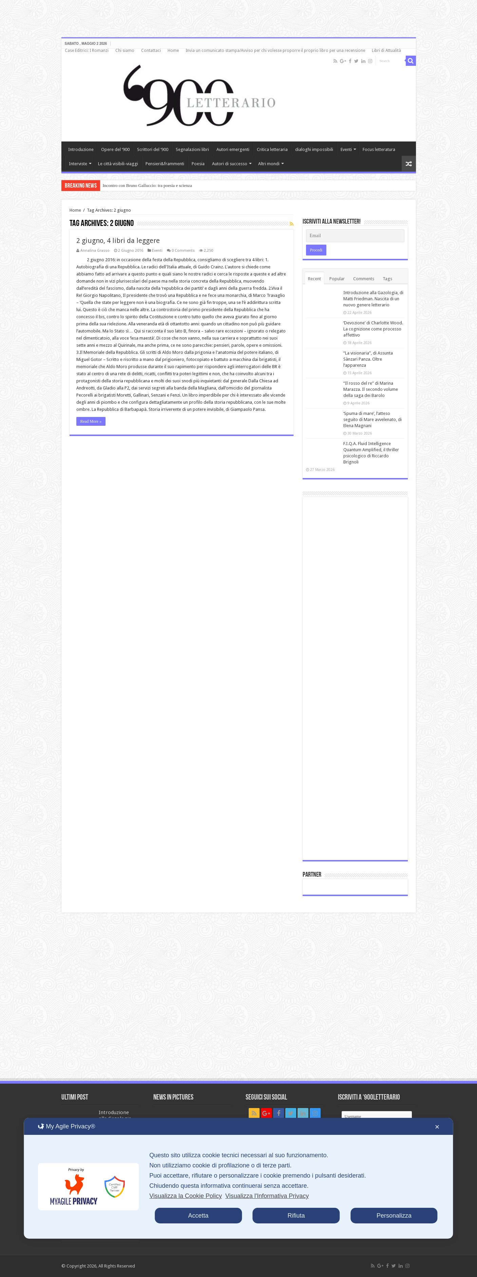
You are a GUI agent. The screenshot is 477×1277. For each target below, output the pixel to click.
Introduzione (81, 149)
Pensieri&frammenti (165, 163)
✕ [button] (437, 1127)
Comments (363, 278)
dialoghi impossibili (314, 149)
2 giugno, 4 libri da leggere (118, 240)
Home (173, 50)
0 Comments (183, 250)
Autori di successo (229, 163)
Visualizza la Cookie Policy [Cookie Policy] (185, 1196)
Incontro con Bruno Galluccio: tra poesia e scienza (147, 185)
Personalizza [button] (394, 1215)
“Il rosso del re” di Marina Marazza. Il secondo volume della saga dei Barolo (370, 389)
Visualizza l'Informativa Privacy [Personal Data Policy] (267, 1196)
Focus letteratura (379, 149)
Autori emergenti (232, 149)
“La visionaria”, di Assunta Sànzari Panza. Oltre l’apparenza (368, 359)
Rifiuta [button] (296, 1215)
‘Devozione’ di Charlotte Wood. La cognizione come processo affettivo (373, 329)
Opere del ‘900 (115, 149)
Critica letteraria (272, 149)
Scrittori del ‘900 (152, 149)
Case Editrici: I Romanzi (87, 50)
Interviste (78, 163)
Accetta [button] (198, 1215)
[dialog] (238, 1178)
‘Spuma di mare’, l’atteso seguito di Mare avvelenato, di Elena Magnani (372, 419)
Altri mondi (269, 163)
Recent (314, 278)
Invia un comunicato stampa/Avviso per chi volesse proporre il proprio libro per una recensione (275, 50)
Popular (337, 278)
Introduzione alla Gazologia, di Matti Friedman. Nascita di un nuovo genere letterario (373, 298)
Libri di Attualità (386, 50)
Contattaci (151, 50)
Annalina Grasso (95, 250)
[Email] (355, 235)
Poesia (198, 163)
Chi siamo (124, 50)
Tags (387, 278)
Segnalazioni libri (192, 149)
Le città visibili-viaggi (118, 163)
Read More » (91, 421)
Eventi (346, 149)
